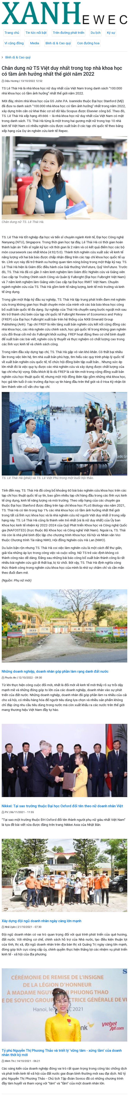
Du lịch (96, 33)
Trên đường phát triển (68, 33)
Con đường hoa (88, 43)
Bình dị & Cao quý (58, 43)
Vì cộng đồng (14, 43)
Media (34, 43)
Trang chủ (11, 33)
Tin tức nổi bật (36, 33)
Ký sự (111, 33)
